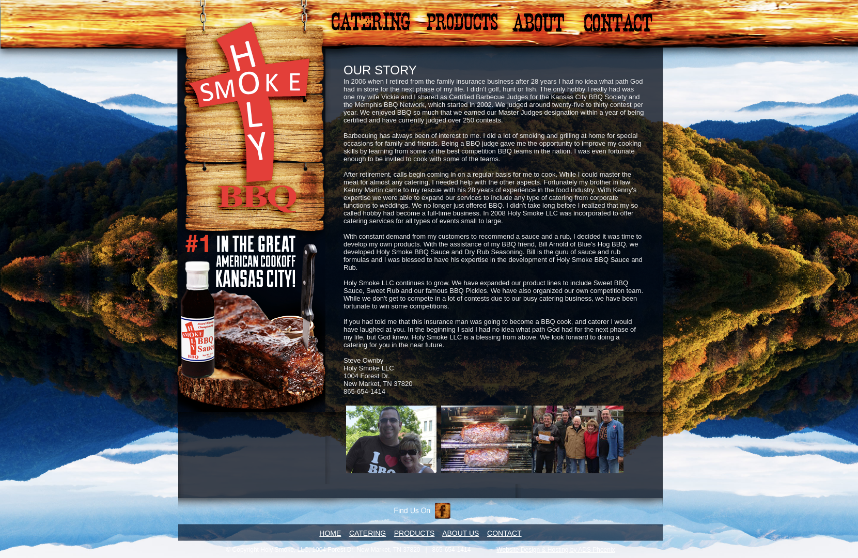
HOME (330, 533)
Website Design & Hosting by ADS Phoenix (555, 549)
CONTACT (504, 533)
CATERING (367, 533)
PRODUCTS (414, 533)
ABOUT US (460, 533)
